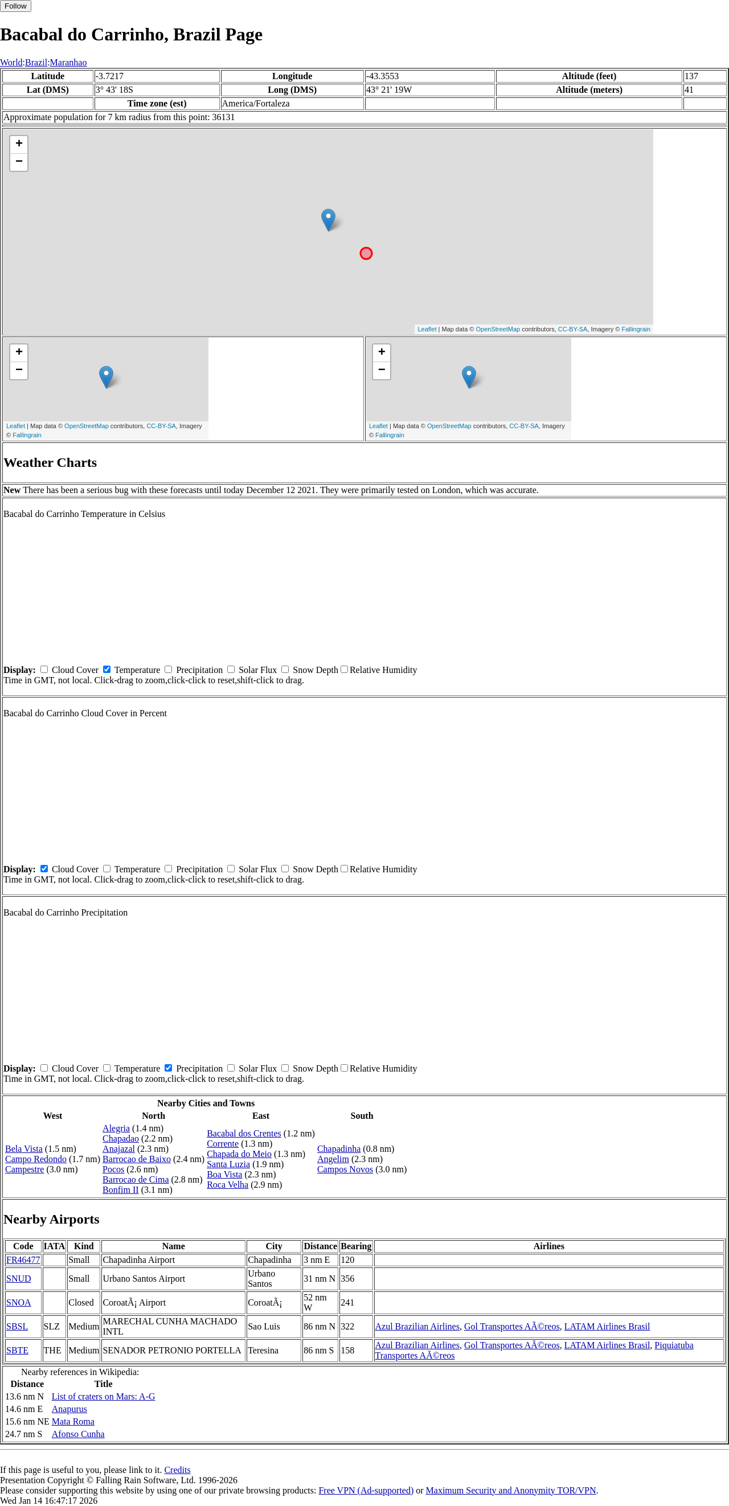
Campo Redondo (36, 1159)
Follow (16, 6)
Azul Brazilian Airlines (417, 1326)
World (11, 62)
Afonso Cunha (78, 1434)
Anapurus (69, 1409)
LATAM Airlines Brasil (607, 1326)
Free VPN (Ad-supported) (365, 1490)
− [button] (19, 162)
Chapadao (121, 1138)
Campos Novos (345, 1169)
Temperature (137, 670)
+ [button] (19, 144)
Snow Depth (315, 670)
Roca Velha (227, 1184)
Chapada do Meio (239, 1154)
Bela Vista (24, 1149)
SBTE (17, 1350)
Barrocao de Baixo (137, 1159)
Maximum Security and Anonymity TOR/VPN (511, 1490)
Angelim (333, 1159)
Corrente (223, 1143)
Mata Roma (73, 1421)
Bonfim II (121, 1190)
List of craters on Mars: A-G (103, 1396)
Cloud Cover (75, 670)
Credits (177, 1470)
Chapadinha (339, 1149)
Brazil (36, 62)
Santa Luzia (228, 1164)
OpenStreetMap (498, 329)
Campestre (24, 1169)
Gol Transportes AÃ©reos (512, 1326)
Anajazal (119, 1149)
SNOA (18, 1302)
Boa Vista (224, 1174)
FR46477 (23, 1260)
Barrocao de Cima (136, 1179)
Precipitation (199, 670)
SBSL (17, 1326)
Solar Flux (258, 670)
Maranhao (68, 62)
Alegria (116, 1128)
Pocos (113, 1169)
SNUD (18, 1278)
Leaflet (426, 329)
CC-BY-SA (573, 329)
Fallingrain (635, 329)
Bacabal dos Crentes (244, 1133)
